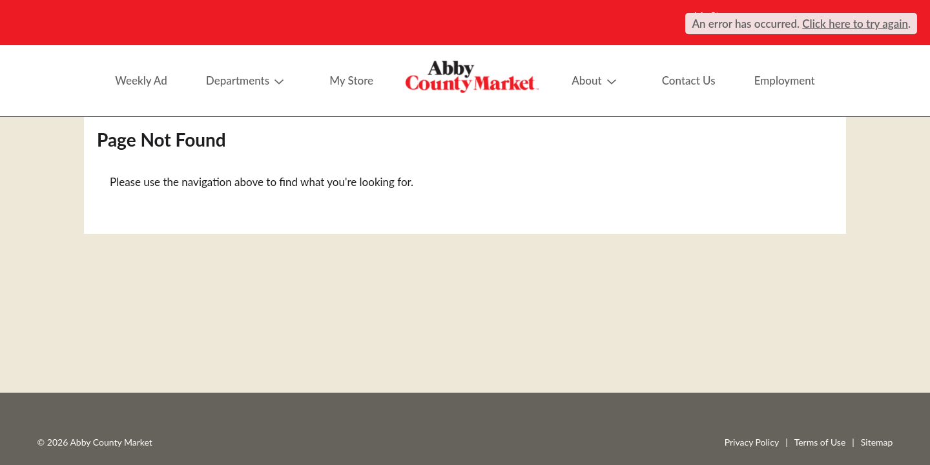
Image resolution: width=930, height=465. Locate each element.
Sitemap (877, 442)
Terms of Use (820, 442)
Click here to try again (855, 23)
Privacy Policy (752, 442)
